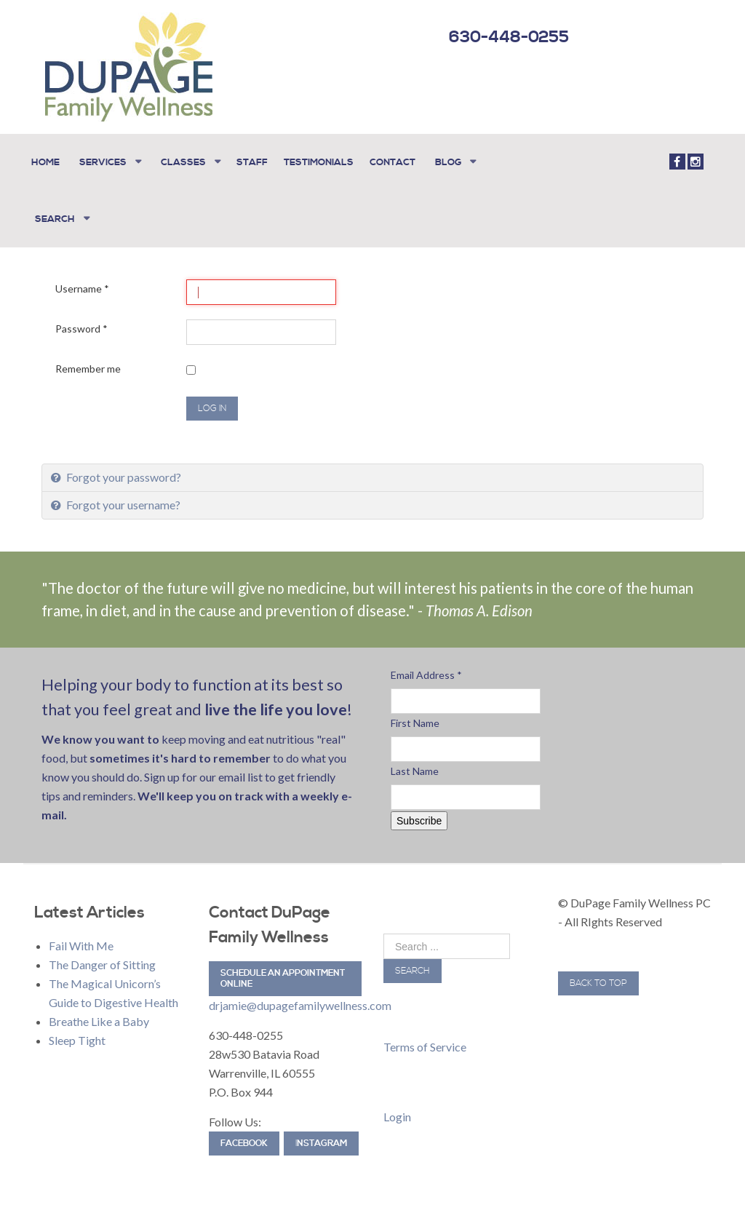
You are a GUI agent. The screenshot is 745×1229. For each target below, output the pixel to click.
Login (397, 1114)
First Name (415, 720)
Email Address (426, 672)
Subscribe (419, 818)
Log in (212, 405)
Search (412, 968)
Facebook (244, 1140)
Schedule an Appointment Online (282, 976)
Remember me (88, 365)
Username (82, 285)
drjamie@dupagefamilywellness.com (300, 1002)
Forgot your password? (122, 474)
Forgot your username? (122, 502)
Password (81, 325)
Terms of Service (424, 1044)
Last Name (415, 768)
